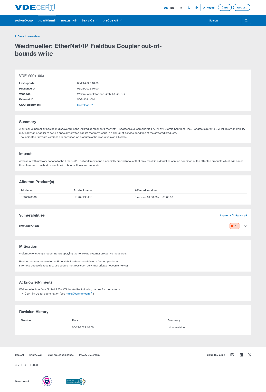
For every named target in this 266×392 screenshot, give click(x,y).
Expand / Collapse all (233, 215)
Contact (19, 354)
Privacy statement (89, 354)
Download (83, 104)
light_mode (181, 7)
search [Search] (246, 20)
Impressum (35, 354)
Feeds (210, 7)
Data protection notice (61, 354)
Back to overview (28, 36)
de (166, 7)
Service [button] (88, 20)
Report (242, 7)
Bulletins (69, 20)
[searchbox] (225, 20)
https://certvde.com (78, 293)
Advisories (47, 20)
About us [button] (110, 20)
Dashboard (24, 20)
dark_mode (189, 7)
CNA (225, 7)
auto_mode (196, 7)
